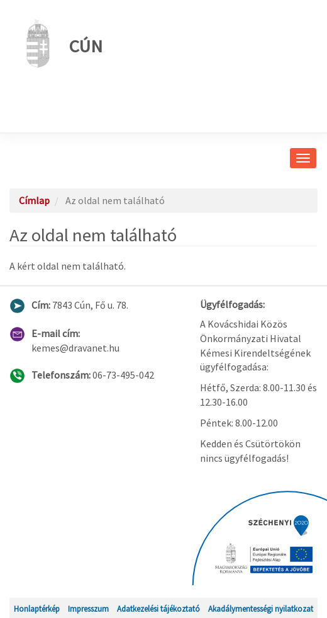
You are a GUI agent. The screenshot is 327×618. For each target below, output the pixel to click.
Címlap (34, 200)
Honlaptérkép (37, 609)
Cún (61, 43)
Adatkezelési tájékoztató (158, 609)
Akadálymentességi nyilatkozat (260, 609)
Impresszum (88, 609)
